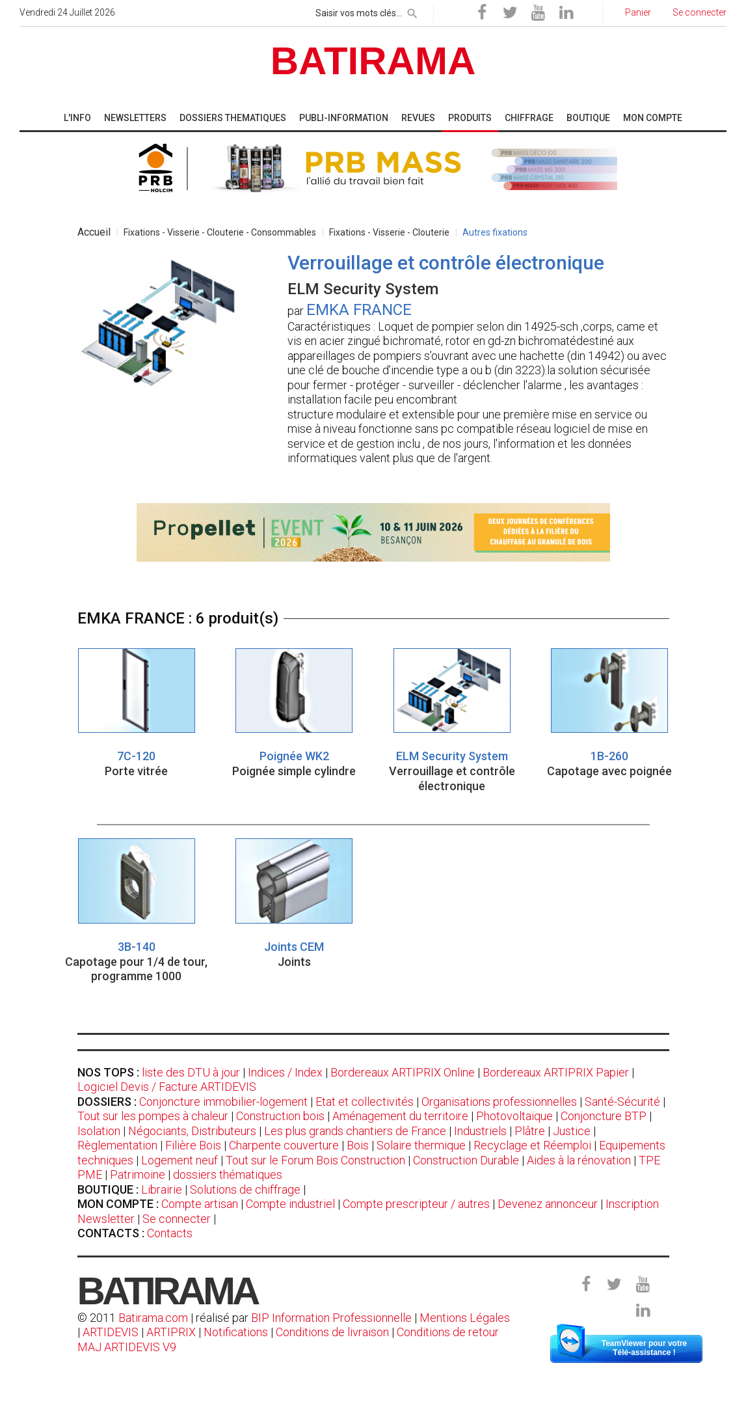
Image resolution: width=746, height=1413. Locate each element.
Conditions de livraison (332, 1332)
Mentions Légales (465, 1317)
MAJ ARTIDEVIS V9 (126, 1347)
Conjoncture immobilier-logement (223, 1101)
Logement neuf (179, 1160)
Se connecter (176, 1219)
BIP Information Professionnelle (331, 1317)
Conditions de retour (448, 1332)
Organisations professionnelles (499, 1101)
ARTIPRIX (171, 1332)
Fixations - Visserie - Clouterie (389, 232)
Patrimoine (137, 1174)
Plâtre (529, 1131)
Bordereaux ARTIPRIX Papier (556, 1072)
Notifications (237, 1332)
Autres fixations (494, 232)
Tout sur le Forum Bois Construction (315, 1160)
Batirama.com (153, 1317)
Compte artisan (199, 1204)
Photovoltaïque (514, 1116)
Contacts (170, 1233)
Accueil (94, 232)
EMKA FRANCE (359, 310)
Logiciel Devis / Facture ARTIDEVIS (166, 1086)
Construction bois (280, 1116)
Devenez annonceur (548, 1204)
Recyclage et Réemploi (532, 1145)
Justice (572, 1131)
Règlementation (117, 1145)
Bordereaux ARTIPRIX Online (402, 1072)
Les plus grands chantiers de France (355, 1131)
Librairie (161, 1189)
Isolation (98, 1131)
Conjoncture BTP (603, 1116)
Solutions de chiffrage (245, 1189)
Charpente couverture (284, 1145)
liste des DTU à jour (191, 1072)
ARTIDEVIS (111, 1332)
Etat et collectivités (364, 1101)
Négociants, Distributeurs (192, 1131)
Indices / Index (285, 1072)
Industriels (480, 1131)
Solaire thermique (421, 1145)
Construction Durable (466, 1160)
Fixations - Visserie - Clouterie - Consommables (220, 232)
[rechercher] (412, 11)
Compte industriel (290, 1204)
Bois (358, 1145)
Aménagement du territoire (400, 1116)
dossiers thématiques (227, 1174)
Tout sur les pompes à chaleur (152, 1116)
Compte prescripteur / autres (416, 1204)
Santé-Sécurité (622, 1101)
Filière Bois (193, 1145)
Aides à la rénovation (579, 1160)
